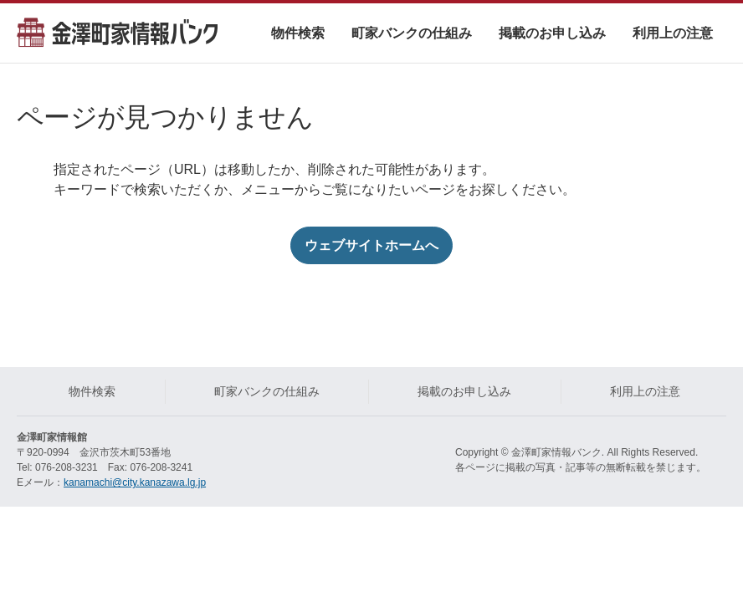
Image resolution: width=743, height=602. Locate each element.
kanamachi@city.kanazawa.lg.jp (135, 482)
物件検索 (298, 33)
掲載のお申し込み (552, 33)
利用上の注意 (673, 33)
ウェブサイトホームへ (371, 245)
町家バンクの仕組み (411, 33)
